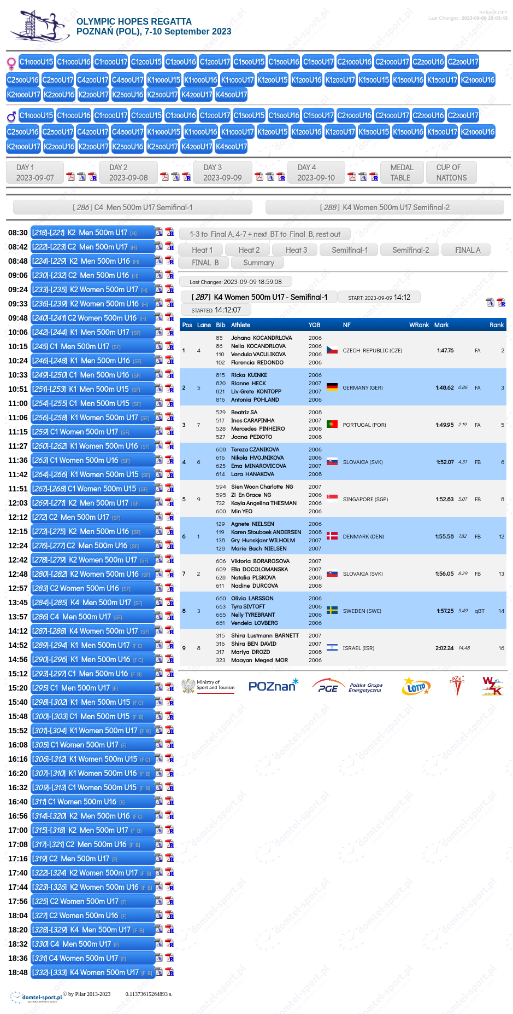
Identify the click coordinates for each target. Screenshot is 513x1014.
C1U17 (111, 61)
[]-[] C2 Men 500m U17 (84, 246)
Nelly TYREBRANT (253, 614)
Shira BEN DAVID (253, 643)
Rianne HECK (248, 383)
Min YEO (241, 511)
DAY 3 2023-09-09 (222, 172)
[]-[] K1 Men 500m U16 (86, 360)
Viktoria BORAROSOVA (260, 561)
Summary (257, 262)
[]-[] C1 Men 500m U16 (86, 374)
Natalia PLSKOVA (253, 577)
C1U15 (37, 61)
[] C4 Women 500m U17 (79, 958)
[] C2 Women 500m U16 (81, 588)
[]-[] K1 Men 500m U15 (86, 389)
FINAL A (466, 250)
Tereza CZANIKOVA (255, 449)
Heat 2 (247, 250)
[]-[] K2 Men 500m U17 (84, 232)
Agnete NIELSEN (252, 523)
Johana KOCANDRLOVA (261, 337)
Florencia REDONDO (257, 362)
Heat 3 (294, 250)
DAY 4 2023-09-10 (316, 172)
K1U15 (163, 79)
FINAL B (203, 262)
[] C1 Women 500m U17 (80, 431)
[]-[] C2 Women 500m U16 (89, 317)
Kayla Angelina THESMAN (264, 503)
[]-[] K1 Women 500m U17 (90, 417)
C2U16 (354, 61)
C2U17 (392, 61)
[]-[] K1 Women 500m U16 (91, 446)
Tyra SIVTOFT (248, 606)
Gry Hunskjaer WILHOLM (263, 540)
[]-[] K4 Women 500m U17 (90, 630)
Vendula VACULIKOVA (258, 354)
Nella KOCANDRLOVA (258, 345)
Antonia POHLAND (255, 399)
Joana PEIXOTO (251, 436)
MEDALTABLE (402, 172)
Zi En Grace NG (251, 494)
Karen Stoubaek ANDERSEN (266, 532)
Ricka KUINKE (249, 374)
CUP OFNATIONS (452, 172)
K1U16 (200, 79)
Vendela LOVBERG (254, 622)
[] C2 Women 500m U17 (79, 901)
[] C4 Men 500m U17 (77, 616)
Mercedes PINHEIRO (258, 428)
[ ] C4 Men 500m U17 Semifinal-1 (132, 207)
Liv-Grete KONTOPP (256, 391)
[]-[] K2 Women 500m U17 (90, 289)
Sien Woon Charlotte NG (262, 486)
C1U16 (73, 61)
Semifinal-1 (349, 250)
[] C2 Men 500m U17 (76, 517)
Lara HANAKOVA (252, 474)
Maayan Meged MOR (259, 660)
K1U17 (237, 79)
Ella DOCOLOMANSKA (259, 569)
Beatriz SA (244, 412)
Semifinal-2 (410, 250)
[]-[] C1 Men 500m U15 (86, 403)
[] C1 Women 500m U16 (81, 460)
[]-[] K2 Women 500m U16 (90, 303)
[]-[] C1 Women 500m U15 (90, 488)
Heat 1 (200, 250)
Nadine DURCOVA (254, 585)
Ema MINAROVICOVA (258, 465)
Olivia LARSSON (252, 598)
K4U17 (196, 94)
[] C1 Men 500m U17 (76, 346)
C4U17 (92, 79)
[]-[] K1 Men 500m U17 (86, 332)
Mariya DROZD (250, 651)
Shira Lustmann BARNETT (265, 635)
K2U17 (23, 94)
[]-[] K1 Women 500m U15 (91, 474)
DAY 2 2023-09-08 (128, 172)
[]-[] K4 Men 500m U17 (87, 602)
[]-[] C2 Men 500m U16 (85, 275)
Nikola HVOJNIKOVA (257, 457)
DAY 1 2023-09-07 (35, 172)
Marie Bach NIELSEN (258, 548)
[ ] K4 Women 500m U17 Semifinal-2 (385, 207)
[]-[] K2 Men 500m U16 (85, 261)
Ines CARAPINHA (252, 420)
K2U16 (477, 79)
